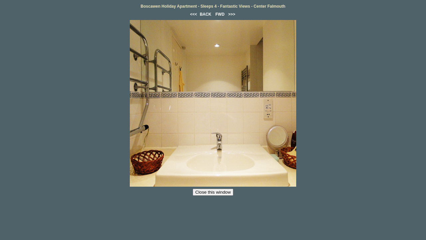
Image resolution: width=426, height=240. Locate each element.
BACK (205, 14)
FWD (219, 14)
